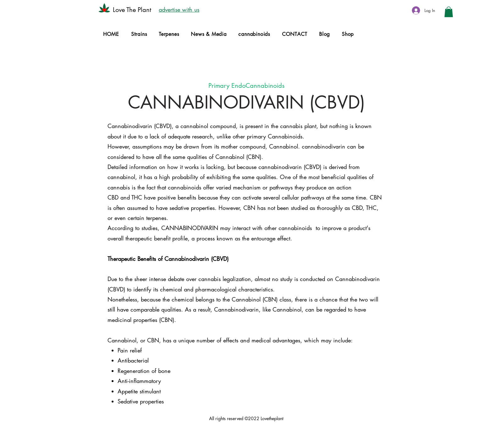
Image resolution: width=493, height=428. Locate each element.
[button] (448, 12)
